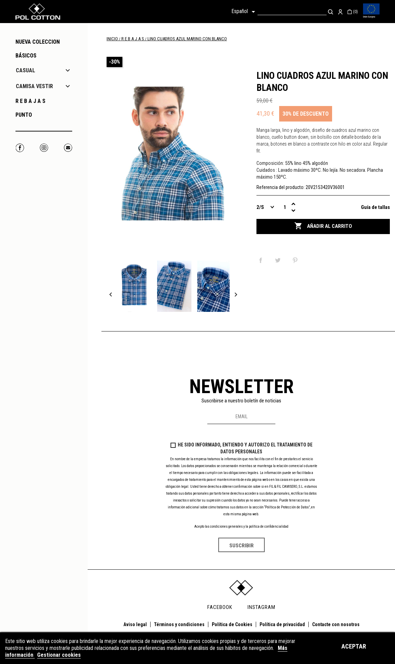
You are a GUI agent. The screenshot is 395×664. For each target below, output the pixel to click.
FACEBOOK (219, 607)
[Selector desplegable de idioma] (244, 12)
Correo (68, 148)
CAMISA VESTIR (34, 86)
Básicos (25, 55)
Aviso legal (135, 624)
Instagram (44, 148)
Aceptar (353, 646)
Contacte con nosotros (336, 624)
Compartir (261, 260)
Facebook (19, 148)
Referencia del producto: (280, 187)
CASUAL (25, 70)
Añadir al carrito (323, 226)
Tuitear (279, 260)
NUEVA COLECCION (37, 42)
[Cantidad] (285, 207)
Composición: (270, 163)
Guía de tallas (375, 207)
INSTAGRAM (261, 607)
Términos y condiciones (179, 624)
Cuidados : (266, 170)
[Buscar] (292, 11)
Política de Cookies (232, 624)
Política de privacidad (282, 624)
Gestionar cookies (59, 655)
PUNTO (23, 115)
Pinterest (296, 260)
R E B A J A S (30, 101)
